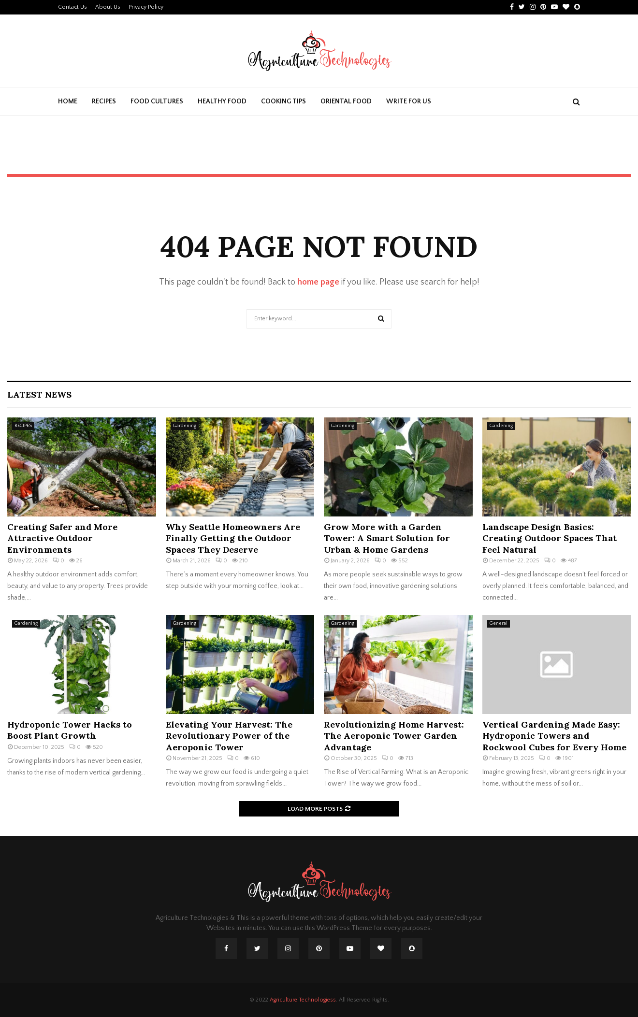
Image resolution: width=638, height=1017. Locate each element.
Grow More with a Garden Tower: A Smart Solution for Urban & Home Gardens (387, 538)
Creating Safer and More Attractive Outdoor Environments (62, 538)
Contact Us (72, 7)
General (499, 623)
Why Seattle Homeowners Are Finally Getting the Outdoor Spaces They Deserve (233, 538)
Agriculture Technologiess (303, 1000)
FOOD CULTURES (156, 101)
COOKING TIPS (283, 101)
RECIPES (104, 101)
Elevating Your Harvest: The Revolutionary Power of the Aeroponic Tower (229, 736)
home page (318, 282)
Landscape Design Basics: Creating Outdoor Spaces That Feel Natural (549, 538)
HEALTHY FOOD (222, 101)
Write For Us (408, 101)
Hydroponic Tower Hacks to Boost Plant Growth (69, 730)
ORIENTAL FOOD (346, 101)
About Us (107, 7)
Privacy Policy (146, 7)
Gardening (184, 426)
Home (67, 101)
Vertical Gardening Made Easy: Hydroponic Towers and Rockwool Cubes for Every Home (554, 736)
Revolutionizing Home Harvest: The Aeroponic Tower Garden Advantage (394, 736)
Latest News (39, 394)
